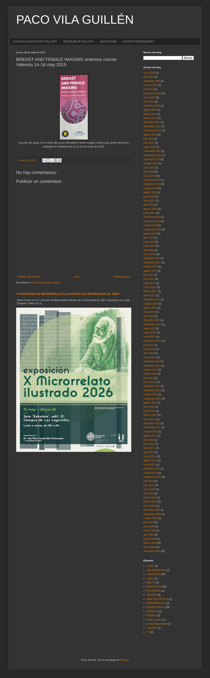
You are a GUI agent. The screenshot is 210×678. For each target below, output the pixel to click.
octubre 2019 (150, 188)
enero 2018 (149, 254)
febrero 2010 (150, 501)
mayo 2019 (149, 200)
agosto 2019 (150, 192)
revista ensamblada (156, 623)
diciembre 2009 (151, 509)
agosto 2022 (150, 134)
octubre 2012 (150, 394)
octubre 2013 (150, 369)
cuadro (150, 578)
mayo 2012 (149, 411)
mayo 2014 (149, 349)
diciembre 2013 (151, 361)
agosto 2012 (150, 402)
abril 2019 (148, 204)
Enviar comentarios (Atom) (46, 282)
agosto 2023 (150, 109)
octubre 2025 (150, 85)
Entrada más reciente (28, 276)
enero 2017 (149, 295)
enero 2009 (149, 547)
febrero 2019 (150, 209)
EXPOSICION (154, 586)
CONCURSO (153, 574)
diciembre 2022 (151, 122)
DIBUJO (150, 582)
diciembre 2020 (151, 159)
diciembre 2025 (151, 81)
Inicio (77, 276)
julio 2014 (148, 345)
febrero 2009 (150, 542)
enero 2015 (149, 336)
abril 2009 (148, 534)
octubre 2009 (150, 518)
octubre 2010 (150, 472)
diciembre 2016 (151, 299)
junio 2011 (148, 444)
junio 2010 (148, 485)
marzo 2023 (149, 114)
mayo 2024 (149, 97)
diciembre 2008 (151, 551)
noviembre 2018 (152, 221)
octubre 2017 (150, 266)
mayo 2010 (149, 489)
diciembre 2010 (151, 468)
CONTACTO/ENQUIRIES (138, 41)
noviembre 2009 (152, 514)
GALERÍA (151, 594)
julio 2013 (148, 378)
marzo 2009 (149, 538)
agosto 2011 (150, 435)
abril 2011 (148, 452)
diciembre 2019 (151, 180)
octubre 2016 (150, 303)
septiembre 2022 (152, 130)
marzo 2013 (149, 382)
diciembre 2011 (151, 423)
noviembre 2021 (152, 151)
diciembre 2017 (151, 258)
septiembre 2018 (152, 229)
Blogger (124, 660)
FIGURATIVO (153, 590)
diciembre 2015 (151, 320)
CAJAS (150, 566)
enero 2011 (149, 464)
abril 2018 (148, 250)
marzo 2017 (149, 287)
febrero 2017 (150, 291)
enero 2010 (149, 505)
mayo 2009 (149, 530)
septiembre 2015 (152, 324)
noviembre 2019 (152, 184)
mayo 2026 (149, 72)
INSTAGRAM (108, 41)
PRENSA (151, 615)
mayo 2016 (149, 311)
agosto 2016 (150, 307)
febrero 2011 (150, 460)
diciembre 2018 (151, 217)
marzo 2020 (149, 176)
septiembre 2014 (152, 340)
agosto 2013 (150, 373)
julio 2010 (148, 481)
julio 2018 (148, 237)
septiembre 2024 (152, 93)
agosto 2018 (150, 233)
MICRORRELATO (156, 603)
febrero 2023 (150, 118)
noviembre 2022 (152, 126)
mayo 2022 (149, 147)
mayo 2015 (149, 328)
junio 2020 (148, 167)
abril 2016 (148, 316)
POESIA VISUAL (155, 607)
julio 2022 (148, 138)
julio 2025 (148, 89)
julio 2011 (148, 440)
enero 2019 (149, 213)
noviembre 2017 (152, 262)
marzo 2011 (149, 456)
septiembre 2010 (152, 477)
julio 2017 (148, 274)
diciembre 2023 (151, 105)
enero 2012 (149, 419)
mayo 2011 (149, 448)
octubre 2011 (150, 431)
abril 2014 (148, 353)
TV (147, 632)
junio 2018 (148, 241)
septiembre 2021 (152, 155)
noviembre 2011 (152, 427)
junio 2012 (148, 406)
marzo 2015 (149, 332)
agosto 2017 (150, 270)
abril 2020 (148, 171)
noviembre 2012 (152, 390)
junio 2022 (148, 142)
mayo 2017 (149, 283)
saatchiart (151, 627)
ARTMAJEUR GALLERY (78, 41)
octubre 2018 (150, 225)
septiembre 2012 (152, 398)
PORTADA (152, 611)
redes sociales (154, 619)
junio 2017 (148, 279)
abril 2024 (148, 101)
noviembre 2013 (152, 365)
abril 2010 (148, 493)
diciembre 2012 (151, 386)
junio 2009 (148, 526)
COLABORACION (156, 570)
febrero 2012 (150, 415)
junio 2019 (148, 196)
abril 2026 (148, 76)
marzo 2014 (149, 357)
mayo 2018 (149, 246)
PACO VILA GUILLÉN (75, 19)
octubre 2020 (150, 163)
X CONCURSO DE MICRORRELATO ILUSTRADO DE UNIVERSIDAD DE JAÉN (67, 294)
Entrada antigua (121, 276)
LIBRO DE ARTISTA (157, 599)
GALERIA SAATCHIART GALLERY (35, 41)
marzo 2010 (149, 497)
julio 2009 (148, 522)
